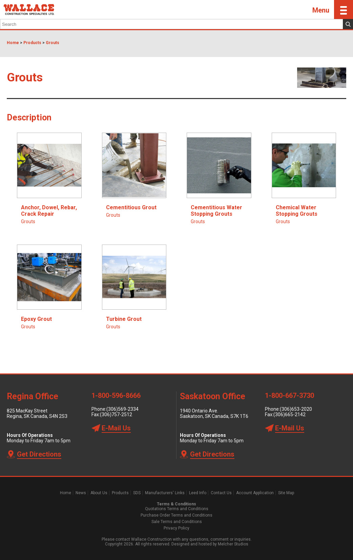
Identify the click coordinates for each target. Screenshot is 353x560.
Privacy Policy (176, 528)
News (81, 492)
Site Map (286, 492)
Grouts (52, 42)
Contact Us (221, 492)
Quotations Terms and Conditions (176, 508)
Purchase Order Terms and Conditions (176, 515)
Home (13, 42)
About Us (98, 492)
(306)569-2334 (122, 409)
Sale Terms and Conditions (176, 521)
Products (32, 42)
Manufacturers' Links (165, 492)
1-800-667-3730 (289, 395)
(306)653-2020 (296, 409)
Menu (332, 9)
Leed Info (197, 492)
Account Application (255, 492)
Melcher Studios (233, 544)
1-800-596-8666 (116, 395)
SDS (137, 492)
